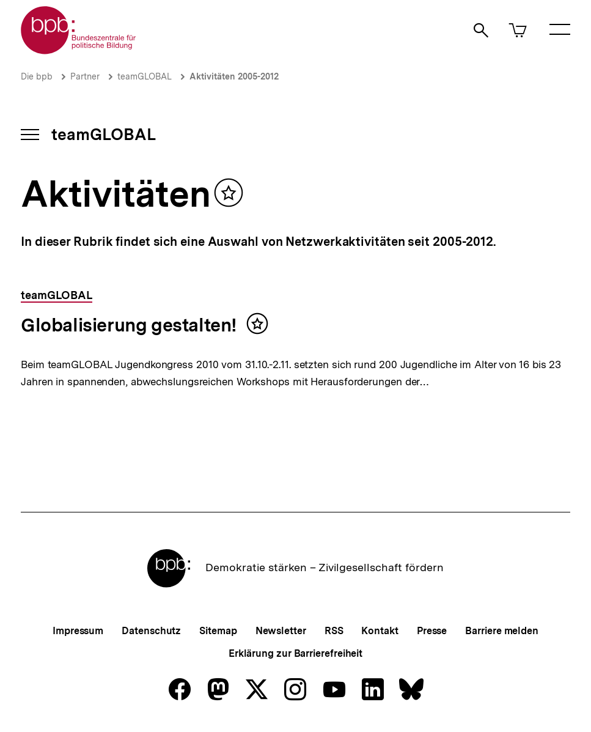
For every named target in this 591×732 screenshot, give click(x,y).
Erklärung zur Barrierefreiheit (295, 653)
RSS (334, 631)
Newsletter (280, 631)
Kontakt (379, 631)
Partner (85, 76)
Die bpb (37, 76)
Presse (432, 631)
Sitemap (218, 631)
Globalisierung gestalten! (129, 325)
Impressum (78, 631)
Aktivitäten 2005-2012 (234, 76)
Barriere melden (501, 631)
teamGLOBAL (144, 76)
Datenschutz (151, 631)
